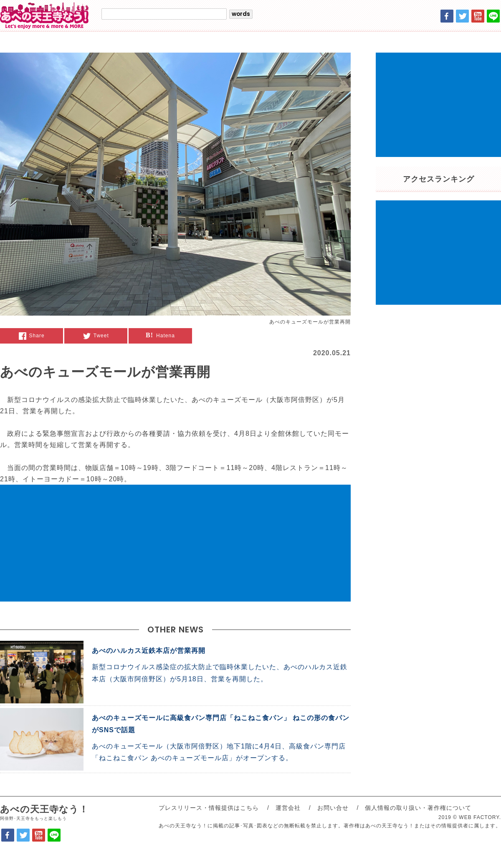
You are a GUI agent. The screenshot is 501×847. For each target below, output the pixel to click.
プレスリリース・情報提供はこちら (209, 807)
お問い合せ (333, 807)
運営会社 (288, 807)
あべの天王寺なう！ (44, 813)
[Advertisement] (175, 543)
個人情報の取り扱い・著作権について (418, 807)
